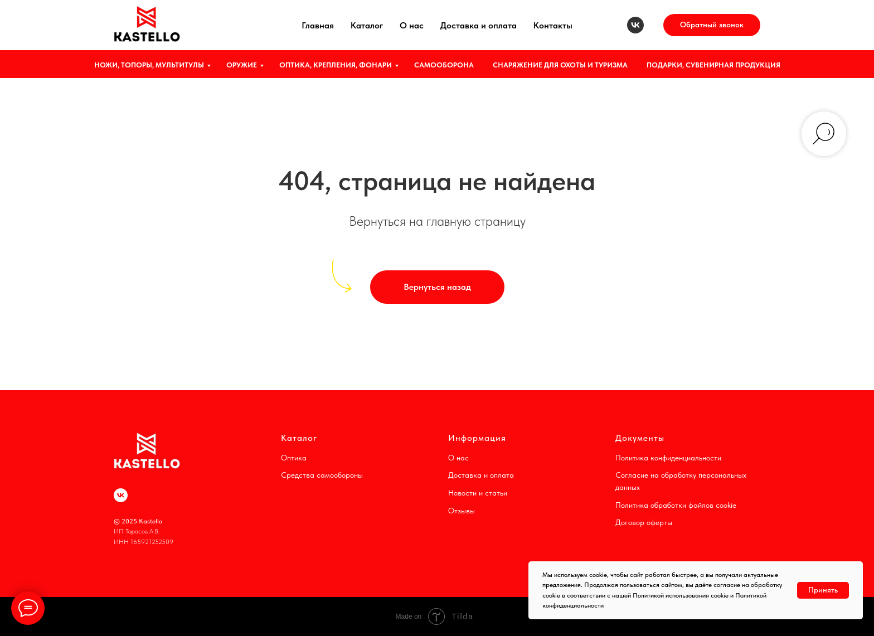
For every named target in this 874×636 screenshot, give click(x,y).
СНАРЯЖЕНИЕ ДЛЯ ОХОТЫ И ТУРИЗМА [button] (560, 65)
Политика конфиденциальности (668, 457)
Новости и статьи (477, 492)
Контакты (552, 25)
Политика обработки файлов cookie (675, 505)
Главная (318, 25)
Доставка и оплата (478, 25)
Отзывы (461, 510)
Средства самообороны (322, 474)
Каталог (367, 25)
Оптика (294, 457)
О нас (412, 25)
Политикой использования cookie (681, 595)
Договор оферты (643, 522)
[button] (711, 25)
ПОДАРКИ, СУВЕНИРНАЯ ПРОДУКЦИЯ (713, 65)
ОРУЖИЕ (241, 65)
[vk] (635, 25)
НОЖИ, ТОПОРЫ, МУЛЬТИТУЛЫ (149, 65)
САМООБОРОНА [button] (444, 65)
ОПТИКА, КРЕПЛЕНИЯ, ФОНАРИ (335, 65)
